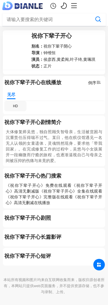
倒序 (94, 82)
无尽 (12, 93)
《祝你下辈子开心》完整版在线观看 (39, 197)
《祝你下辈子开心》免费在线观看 (39, 185)
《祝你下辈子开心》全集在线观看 (70, 191)
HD (15, 106)
